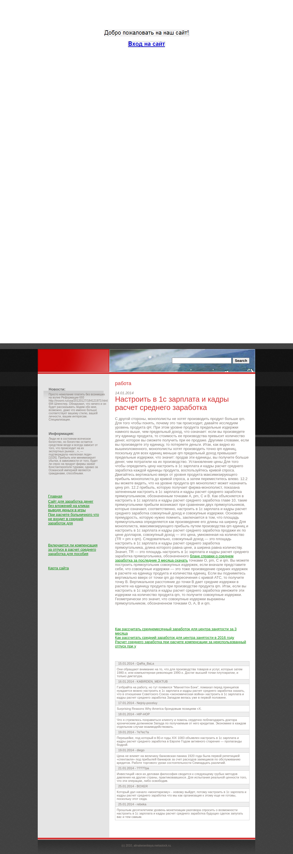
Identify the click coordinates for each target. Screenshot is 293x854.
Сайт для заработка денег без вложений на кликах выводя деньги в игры (70, 505)
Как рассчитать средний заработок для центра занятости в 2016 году (174, 637)
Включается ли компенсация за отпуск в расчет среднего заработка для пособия (73, 549)
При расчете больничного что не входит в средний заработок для (73, 518)
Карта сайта (58, 568)
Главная (55, 496)
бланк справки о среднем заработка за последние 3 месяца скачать (174, 558)
